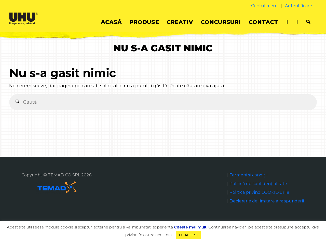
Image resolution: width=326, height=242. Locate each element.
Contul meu (263, 5)
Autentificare (298, 5)
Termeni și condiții (248, 174)
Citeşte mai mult (190, 227)
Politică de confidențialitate (258, 183)
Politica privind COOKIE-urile (259, 192)
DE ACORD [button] (188, 235)
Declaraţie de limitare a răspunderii (266, 200)
